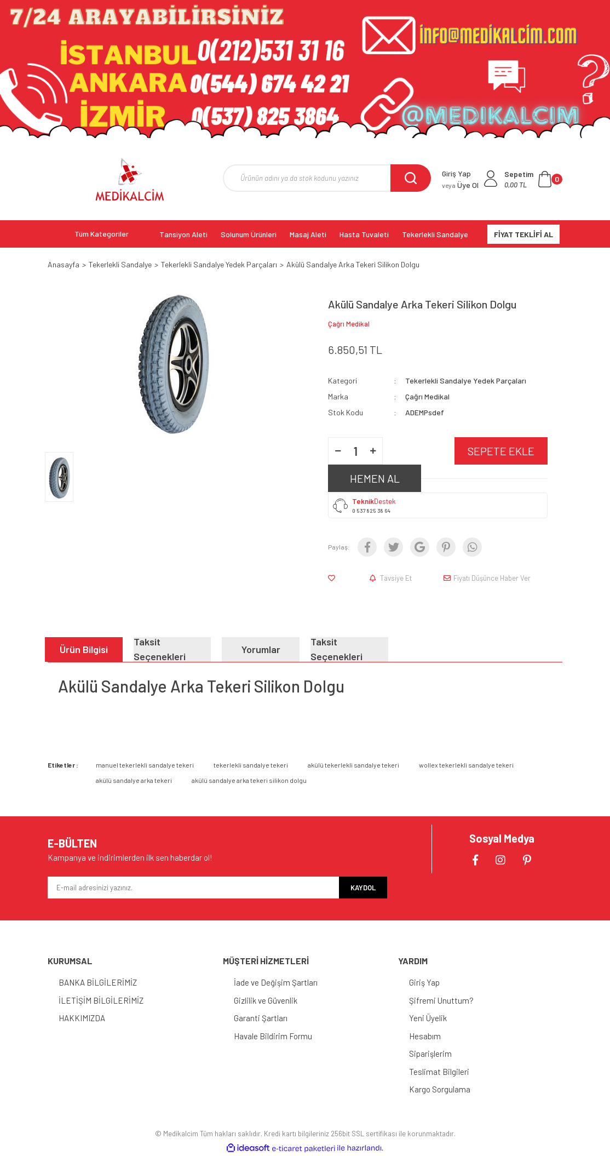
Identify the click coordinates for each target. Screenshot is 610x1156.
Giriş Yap (424, 982)
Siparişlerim (430, 1053)
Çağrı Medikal (349, 323)
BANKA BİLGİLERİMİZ (98, 982)
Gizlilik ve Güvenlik (265, 1000)
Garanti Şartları (260, 1018)
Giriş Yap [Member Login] (456, 173)
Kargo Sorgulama (439, 1089)
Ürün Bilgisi (84, 649)
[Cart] (533, 179)
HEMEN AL (375, 478)
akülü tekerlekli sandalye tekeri (353, 765)
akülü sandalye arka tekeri (134, 780)
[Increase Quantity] (373, 451)
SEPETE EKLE (501, 450)
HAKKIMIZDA (82, 1018)
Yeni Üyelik (428, 1018)
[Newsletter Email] (193, 888)
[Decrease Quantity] (338, 451)
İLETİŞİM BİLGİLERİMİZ (101, 1000)
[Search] (327, 178)
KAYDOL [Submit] (363, 887)
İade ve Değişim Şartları (276, 982)
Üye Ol (460, 185)
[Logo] (129, 179)
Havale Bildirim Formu (273, 1036)
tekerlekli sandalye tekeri (251, 765)
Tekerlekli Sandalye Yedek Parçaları (465, 380)
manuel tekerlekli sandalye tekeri (145, 765)
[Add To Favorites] (333, 578)
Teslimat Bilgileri (439, 1072)
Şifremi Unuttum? (441, 1000)
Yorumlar (260, 649)
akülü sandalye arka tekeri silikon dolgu (249, 780)
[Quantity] (355, 451)
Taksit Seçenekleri (160, 649)
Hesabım (425, 1036)
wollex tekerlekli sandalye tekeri (466, 765)
